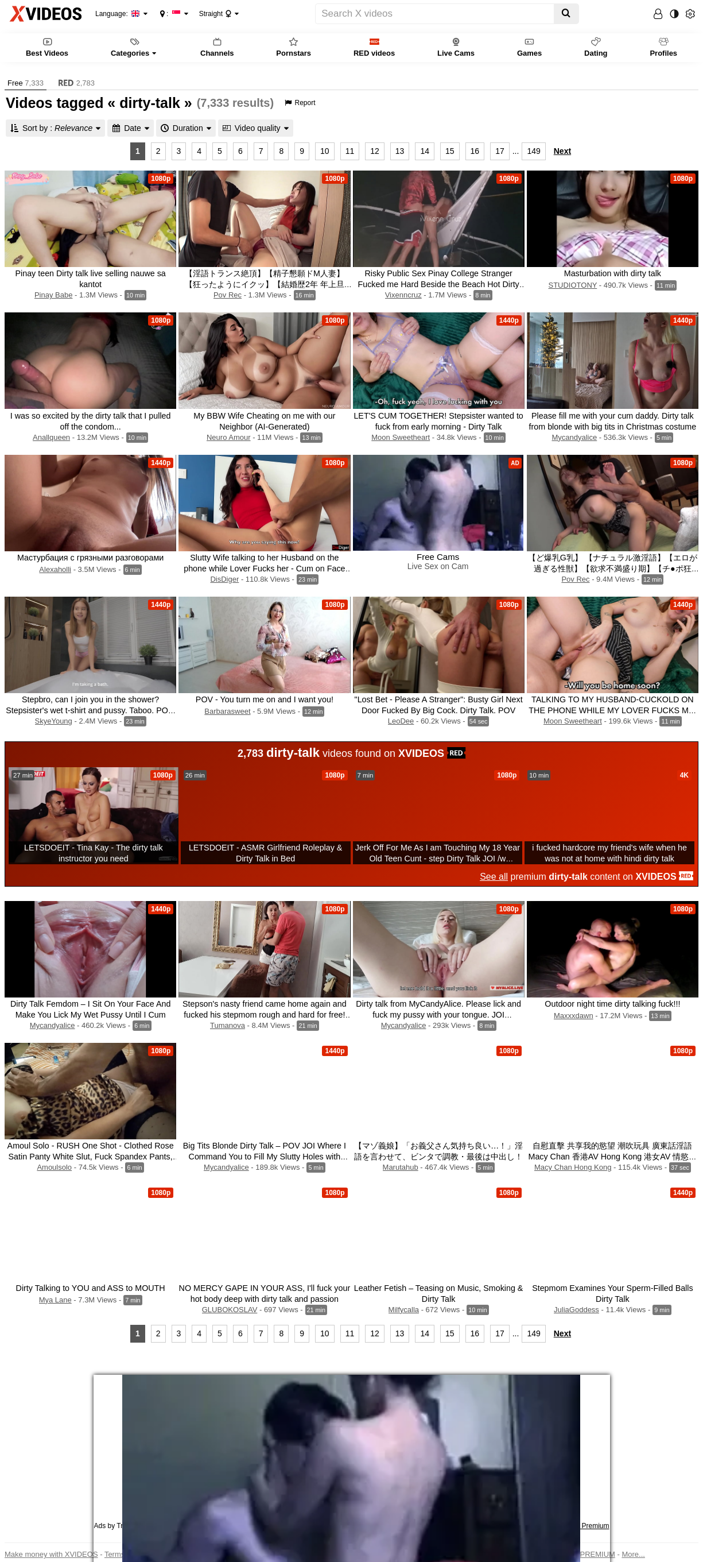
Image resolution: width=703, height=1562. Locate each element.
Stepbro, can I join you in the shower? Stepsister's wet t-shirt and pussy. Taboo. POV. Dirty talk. (90, 710)
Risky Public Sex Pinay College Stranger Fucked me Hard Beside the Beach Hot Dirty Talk (438, 284)
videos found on (351, 752)
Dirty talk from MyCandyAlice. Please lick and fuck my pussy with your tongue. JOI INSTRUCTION (438, 1014)
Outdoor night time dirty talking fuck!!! (612, 1003)
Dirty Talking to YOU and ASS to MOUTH (90, 1288)
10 (324, 151)
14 (424, 151)
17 (499, 151)
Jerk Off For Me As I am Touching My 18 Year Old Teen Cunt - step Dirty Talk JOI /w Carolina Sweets (437, 858)
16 (475, 151)
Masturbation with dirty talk (612, 273)
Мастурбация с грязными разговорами (90, 557)
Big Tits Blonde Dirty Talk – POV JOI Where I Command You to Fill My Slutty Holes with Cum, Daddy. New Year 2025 (264, 1156)
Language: (117, 14)
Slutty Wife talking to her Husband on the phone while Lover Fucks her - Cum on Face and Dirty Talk (264, 568)
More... (633, 1554)
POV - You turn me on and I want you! (264, 699)
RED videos (374, 46)
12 (374, 151)
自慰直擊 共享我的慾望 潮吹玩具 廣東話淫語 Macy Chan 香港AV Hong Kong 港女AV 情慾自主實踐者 (612, 1156)
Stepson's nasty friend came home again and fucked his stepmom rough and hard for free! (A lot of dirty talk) (264, 1014)
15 (450, 151)
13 (400, 151)
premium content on (586, 876)
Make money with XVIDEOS (51, 1554)
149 (533, 151)
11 (350, 151)
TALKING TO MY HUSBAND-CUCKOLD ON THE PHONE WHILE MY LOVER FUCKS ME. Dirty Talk (612, 710)
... (515, 151)
